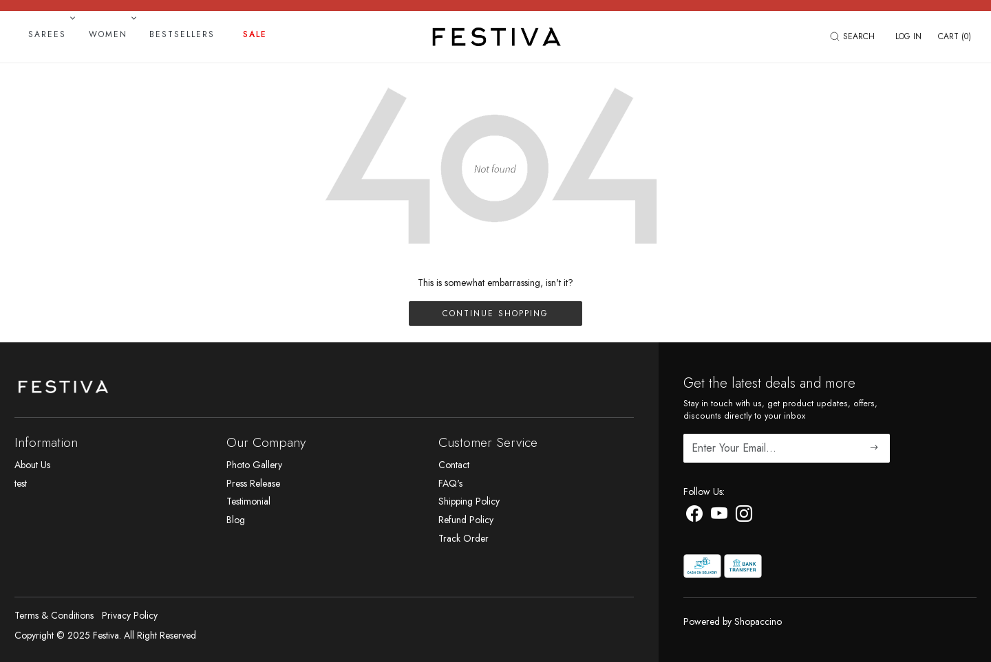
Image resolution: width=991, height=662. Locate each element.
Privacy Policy (130, 615)
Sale (255, 34)
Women (111, 34)
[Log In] (908, 36)
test (20, 483)
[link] (854, 36)
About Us (32, 465)
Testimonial (248, 501)
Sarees (50, 34)
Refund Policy (465, 520)
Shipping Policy (469, 501)
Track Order (463, 538)
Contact (453, 465)
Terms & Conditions (54, 615)
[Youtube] (719, 516)
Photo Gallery (254, 465)
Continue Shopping (495, 313)
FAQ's (450, 483)
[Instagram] (744, 516)
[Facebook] (694, 516)
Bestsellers (182, 34)
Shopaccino (758, 621)
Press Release (253, 483)
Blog (235, 520)
